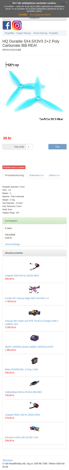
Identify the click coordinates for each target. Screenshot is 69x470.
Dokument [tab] (36, 175)
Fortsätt (23, 14)
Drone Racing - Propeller (45, 33)
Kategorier (34, 17)
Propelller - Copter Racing (18, 33)
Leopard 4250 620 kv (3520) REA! (22, 275)
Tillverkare (7, 460)
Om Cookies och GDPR (40, 15)
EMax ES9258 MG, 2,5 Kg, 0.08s (21, 369)
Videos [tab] (54, 175)
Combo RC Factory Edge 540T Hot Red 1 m (27, 298)
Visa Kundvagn (12, 244)
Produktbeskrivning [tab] (14, 175)
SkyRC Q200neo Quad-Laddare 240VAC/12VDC (29, 346)
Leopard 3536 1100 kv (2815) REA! (22, 414)
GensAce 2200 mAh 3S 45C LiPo (21, 437)
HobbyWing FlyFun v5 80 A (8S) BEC (23, 392)
